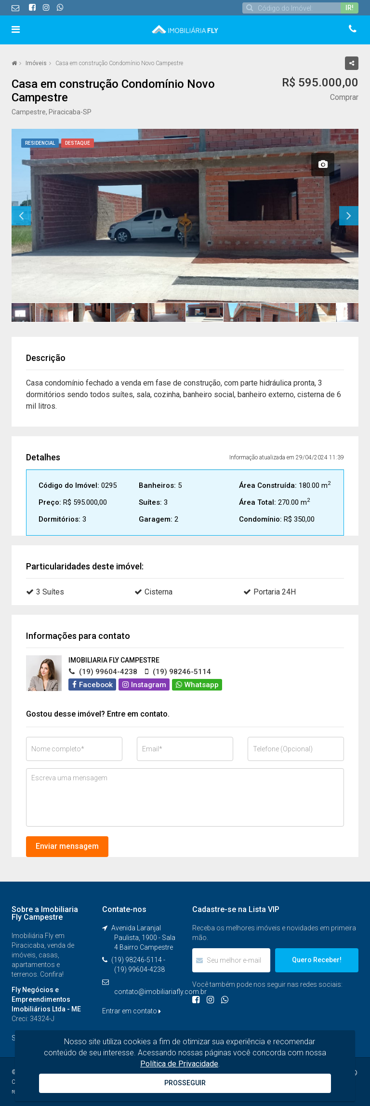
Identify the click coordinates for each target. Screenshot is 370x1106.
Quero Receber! (317, 960)
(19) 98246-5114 (136, 960)
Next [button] (348, 215)
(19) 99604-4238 (139, 969)
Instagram (144, 684)
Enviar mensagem (67, 846)
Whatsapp (197, 684)
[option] (185, 216)
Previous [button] (21, 215)
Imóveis (36, 63)
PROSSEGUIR (185, 1083)
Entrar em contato (131, 1011)
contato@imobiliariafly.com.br (160, 991)
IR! (349, 8)
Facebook (92, 684)
